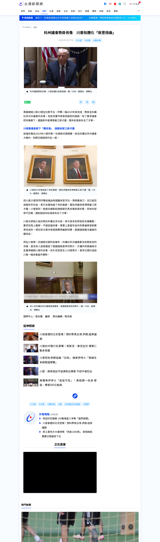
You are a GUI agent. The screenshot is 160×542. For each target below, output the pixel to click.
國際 (35, 24)
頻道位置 (23, 512)
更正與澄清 (51, 508)
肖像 (88, 37)
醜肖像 (98, 37)
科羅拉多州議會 (73, 402)
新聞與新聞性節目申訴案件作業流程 (88, 512)
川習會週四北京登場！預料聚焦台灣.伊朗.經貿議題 (71, 423)
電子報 (75, 515)
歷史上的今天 (52, 519)
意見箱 (49, 512)
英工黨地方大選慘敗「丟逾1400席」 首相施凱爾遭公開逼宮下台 (71, 431)
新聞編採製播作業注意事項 (84, 508)
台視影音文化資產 (27, 508)
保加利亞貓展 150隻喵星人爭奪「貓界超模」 (71, 416)
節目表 (22, 515)
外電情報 (48, 412)
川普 (80, 37)
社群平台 (23, 519)
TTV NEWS (26, 24)
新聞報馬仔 (51, 515)
